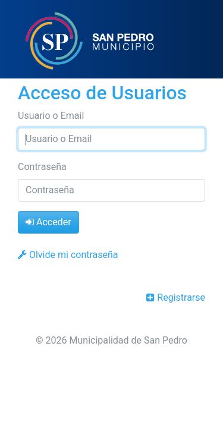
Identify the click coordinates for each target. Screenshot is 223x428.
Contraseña (42, 166)
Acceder (48, 222)
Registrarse (175, 297)
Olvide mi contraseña (68, 254)
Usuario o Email (51, 115)
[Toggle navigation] (196, 40)
